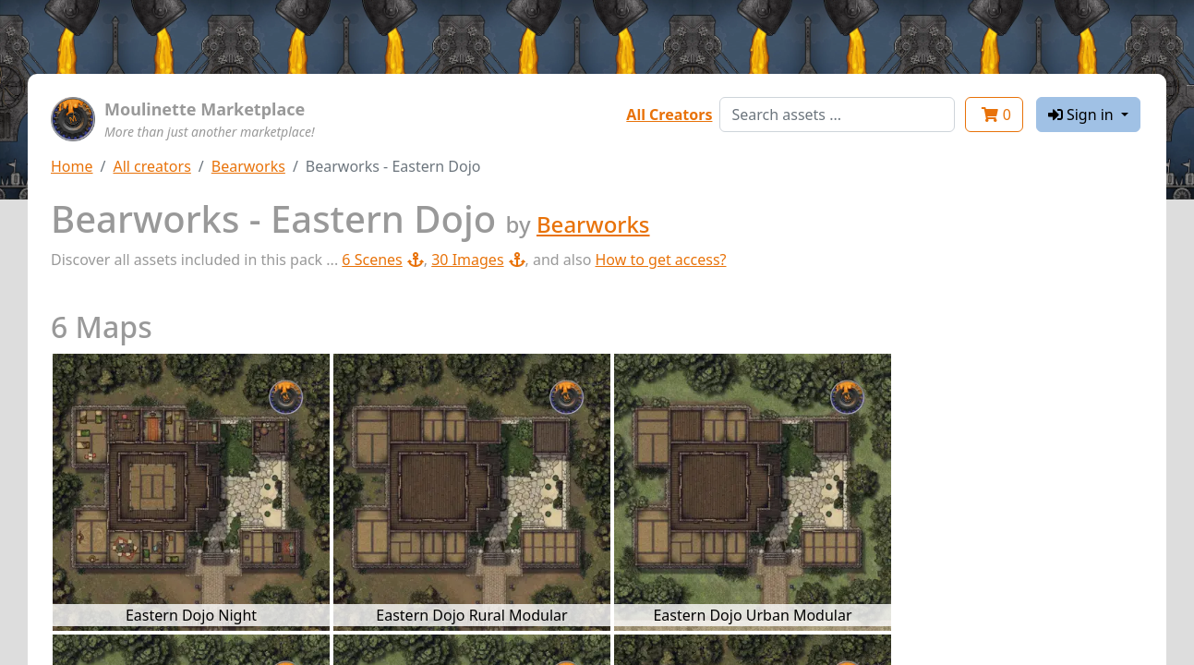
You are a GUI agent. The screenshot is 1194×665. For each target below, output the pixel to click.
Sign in (1082, 114)
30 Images (478, 259)
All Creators (669, 114)
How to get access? (660, 259)
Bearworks (248, 166)
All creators (151, 166)
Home (72, 166)
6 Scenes (382, 259)
